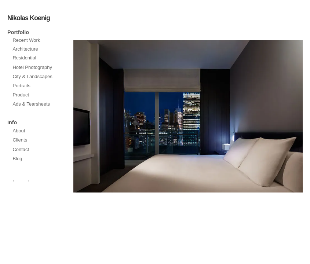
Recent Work (26, 40)
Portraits (21, 85)
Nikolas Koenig (28, 18)
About (18, 130)
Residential (24, 57)
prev (246, 116)
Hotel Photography (32, 67)
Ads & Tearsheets (31, 104)
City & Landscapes (32, 76)
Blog (17, 158)
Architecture (25, 49)
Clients (19, 140)
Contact (20, 149)
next (129, 116)
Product (20, 95)
